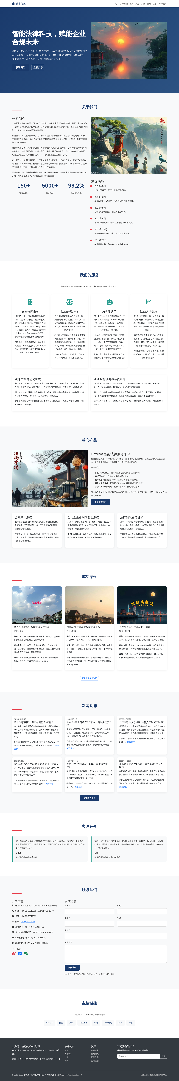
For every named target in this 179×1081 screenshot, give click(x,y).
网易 (120, 1023)
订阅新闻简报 (89, 798)
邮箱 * (67, 918)
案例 (143, 4)
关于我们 (124, 4)
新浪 (131, 1023)
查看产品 (38, 67)
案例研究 (95, 1050)
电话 (119, 918)
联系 (155, 4)
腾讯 (71, 1023)
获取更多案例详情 (89, 678)
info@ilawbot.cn (28, 922)
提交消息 (72, 968)
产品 (137, 4)
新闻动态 (95, 1054)
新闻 (149, 4)
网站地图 (163, 1075)
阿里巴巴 (83, 1023)
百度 (61, 1023)
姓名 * (67, 906)
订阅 (163, 1056)
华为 (96, 1023)
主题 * (67, 930)
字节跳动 (108, 1023)
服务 (132, 4)
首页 (116, 4)
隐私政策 (145, 1075)
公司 (119, 906)
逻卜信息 (18, 3)
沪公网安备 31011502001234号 (68, 1075)
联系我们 (20, 67)
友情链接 (162, 4)
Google (49, 1023)
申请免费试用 (100, 502)
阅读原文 (70, 748)
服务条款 (154, 1075)
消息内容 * (69, 942)
